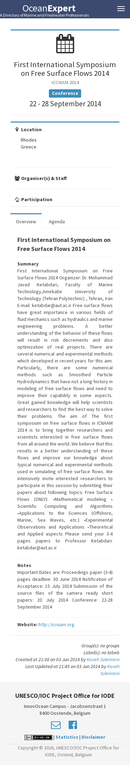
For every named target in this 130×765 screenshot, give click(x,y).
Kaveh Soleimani (103, 659)
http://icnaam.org (56, 624)
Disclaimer (93, 737)
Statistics (66, 737)
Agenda (57, 221)
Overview (26, 221)
